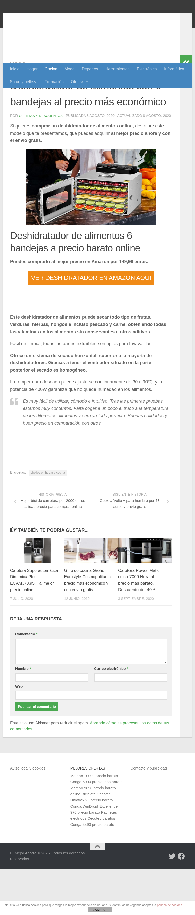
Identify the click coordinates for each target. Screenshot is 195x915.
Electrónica (147, 69)
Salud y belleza (24, 82)
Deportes (90, 69)
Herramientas (117, 69)
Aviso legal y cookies (27, 814)
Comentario (26, 680)
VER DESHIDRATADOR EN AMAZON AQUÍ (91, 316)
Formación (54, 82)
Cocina (51, 69)
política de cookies (169, 905)
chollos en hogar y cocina (48, 511)
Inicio (14, 69)
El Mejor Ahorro (49, 18)
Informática (174, 69)
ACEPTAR (99, 909)
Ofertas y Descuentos (41, 149)
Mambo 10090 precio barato (94, 821)
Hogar (32, 69)
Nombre (23, 714)
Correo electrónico (111, 714)
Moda (69, 69)
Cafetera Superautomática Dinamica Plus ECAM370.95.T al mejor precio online (33, 622)
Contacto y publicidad (148, 814)
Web (19, 732)
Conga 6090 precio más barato (96, 827)
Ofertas (77, 82)
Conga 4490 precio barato (92, 870)
